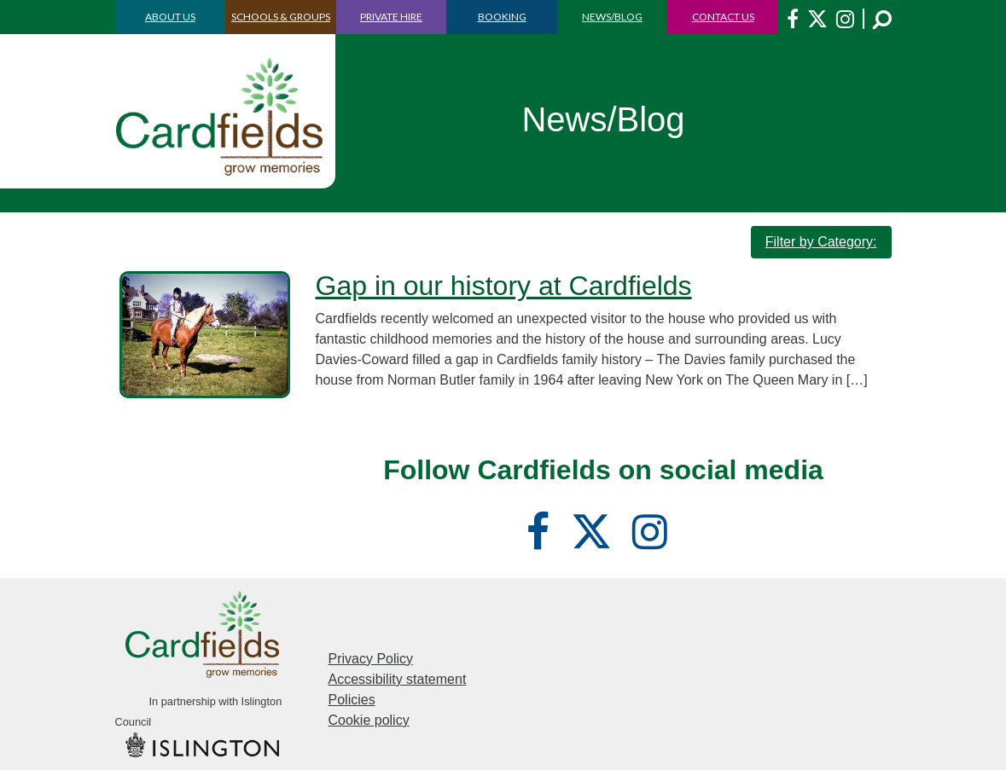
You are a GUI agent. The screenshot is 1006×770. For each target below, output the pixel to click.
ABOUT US (170, 16)
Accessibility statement (398, 679)
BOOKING (502, 16)
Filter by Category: (821, 241)
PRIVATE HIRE (391, 16)
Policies (352, 699)
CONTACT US (723, 16)
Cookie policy (369, 720)
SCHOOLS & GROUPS (280, 16)
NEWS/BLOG (612, 16)
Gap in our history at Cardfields (504, 285)
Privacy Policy (371, 658)
